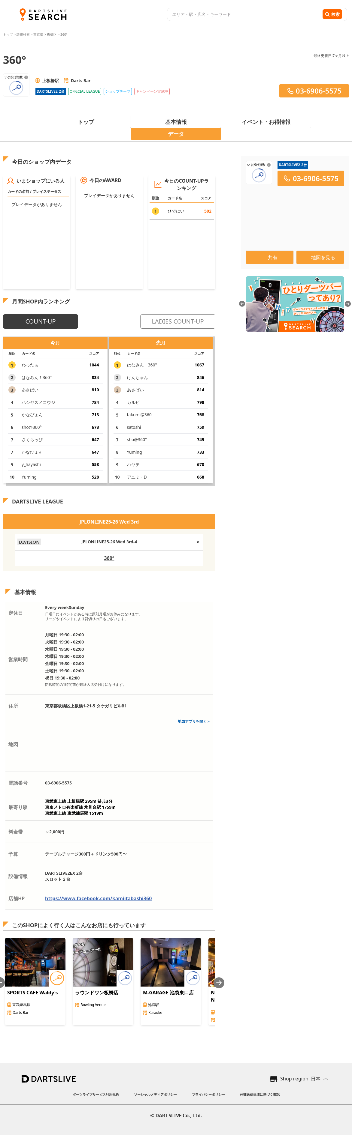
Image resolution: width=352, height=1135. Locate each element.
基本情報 (176, 121)
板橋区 (52, 34)
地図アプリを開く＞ (194, 721)
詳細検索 (24, 34)
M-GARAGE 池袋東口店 (168, 992)
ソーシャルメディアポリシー (155, 1094)
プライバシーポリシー (208, 1094)
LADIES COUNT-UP (178, 321)
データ (176, 133)
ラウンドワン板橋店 (96, 992)
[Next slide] (219, 983)
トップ (8, 34)
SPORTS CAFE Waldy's (32, 992)
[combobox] (244, 14)
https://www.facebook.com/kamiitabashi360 (98, 898)
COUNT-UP (40, 321)
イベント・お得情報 (266, 121)
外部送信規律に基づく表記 (260, 1094)
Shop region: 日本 (300, 1078)
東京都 (38, 34)
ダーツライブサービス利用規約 (96, 1094)
